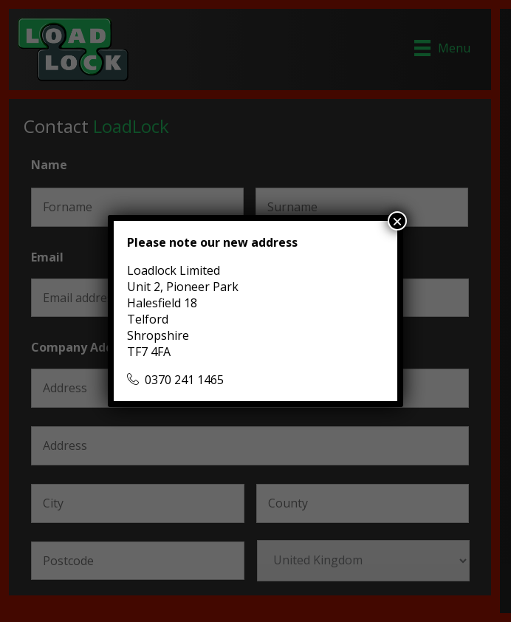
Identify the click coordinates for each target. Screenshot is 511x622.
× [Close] (397, 220)
